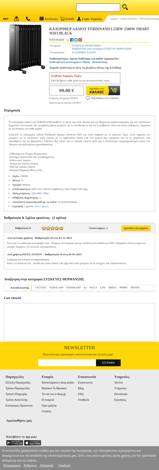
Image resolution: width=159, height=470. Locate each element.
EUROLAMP (56, 287)
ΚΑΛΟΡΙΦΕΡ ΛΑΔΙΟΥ (84, 52)
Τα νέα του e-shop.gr (54, 394)
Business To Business (54, 388)
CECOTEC (41, 287)
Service (118, 382)
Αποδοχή (64, 465)
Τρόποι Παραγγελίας (18, 388)
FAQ (81, 394)
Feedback (83, 399)
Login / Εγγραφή (89, 18)
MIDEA (113, 287)
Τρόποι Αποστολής (17, 399)
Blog (81, 388)
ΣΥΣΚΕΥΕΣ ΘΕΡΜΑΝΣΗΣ (86, 45)
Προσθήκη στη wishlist (102, 98)
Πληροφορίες (12, 465)
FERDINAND (73, 287)
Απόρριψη (46, 465)
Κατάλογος (49, 19)
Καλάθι (67, 19)
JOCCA (93, 287)
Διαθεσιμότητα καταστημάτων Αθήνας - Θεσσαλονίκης (78, 62)
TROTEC (135, 287)
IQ (85, 287)
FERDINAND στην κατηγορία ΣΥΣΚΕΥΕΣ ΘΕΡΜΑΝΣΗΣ (102, 48)
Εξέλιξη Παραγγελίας (18, 382)
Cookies (46, 411)
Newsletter (79, 347)
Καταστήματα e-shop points (58, 382)
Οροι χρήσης (49, 405)
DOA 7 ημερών (42, 206)
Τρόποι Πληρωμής (16, 394)
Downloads (120, 394)
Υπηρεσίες (120, 388)
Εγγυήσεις (120, 399)
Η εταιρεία (48, 399)
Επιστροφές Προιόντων (19, 405)
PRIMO (123, 287)
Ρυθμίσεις (30, 465)
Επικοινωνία (85, 382)
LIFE (102, 287)
